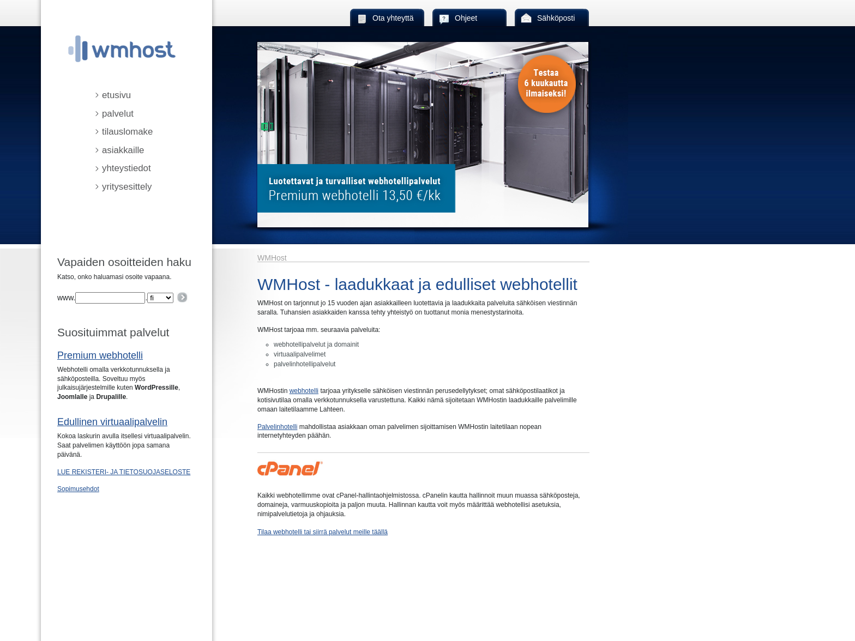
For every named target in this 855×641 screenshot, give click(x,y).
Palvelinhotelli (277, 427)
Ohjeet (466, 18)
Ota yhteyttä (392, 18)
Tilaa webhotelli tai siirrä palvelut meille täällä (322, 532)
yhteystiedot (126, 168)
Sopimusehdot (78, 489)
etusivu (116, 95)
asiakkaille (123, 150)
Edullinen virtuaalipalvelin (112, 421)
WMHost (272, 257)
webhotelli (304, 391)
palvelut (118, 113)
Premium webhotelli (100, 355)
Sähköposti (556, 18)
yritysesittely (127, 187)
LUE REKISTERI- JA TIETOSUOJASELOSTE (123, 472)
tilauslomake (127, 131)
